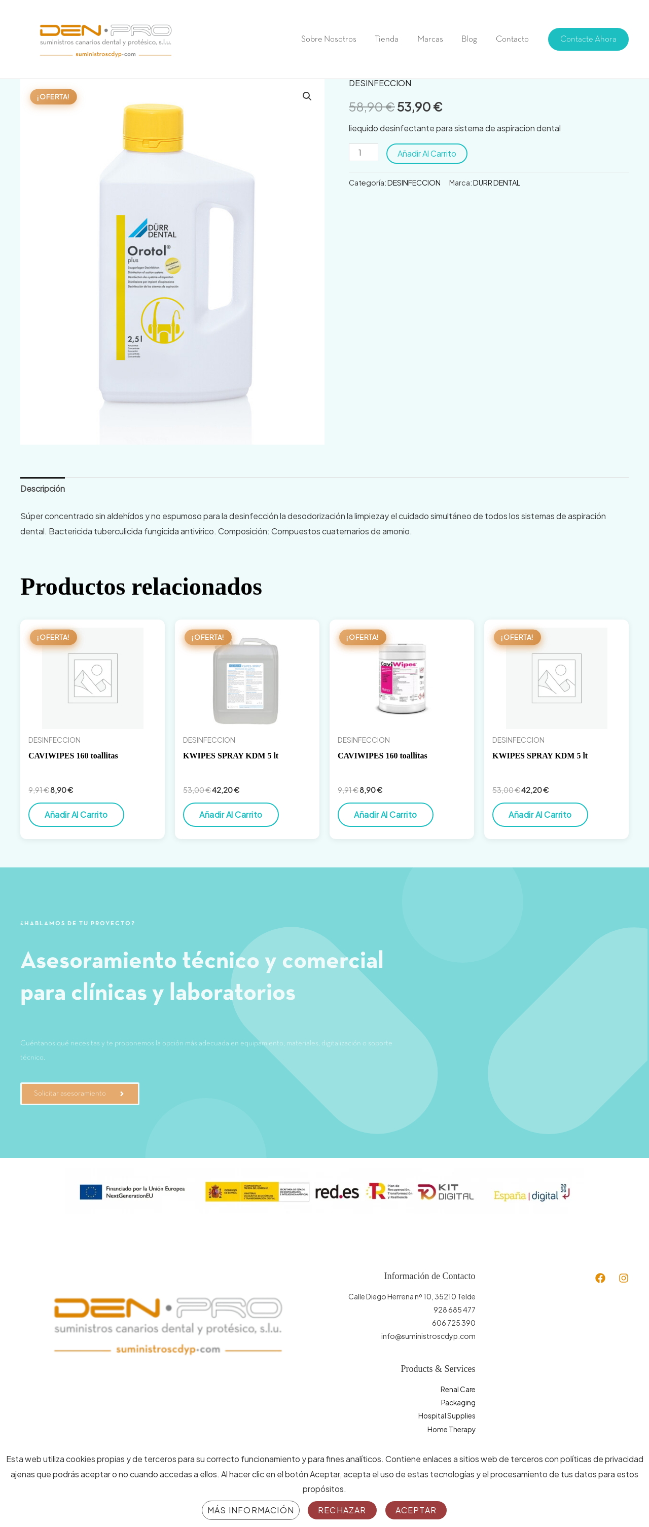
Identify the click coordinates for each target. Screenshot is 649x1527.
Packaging (458, 1402)
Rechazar (342, 1510)
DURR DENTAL (496, 182)
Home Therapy (451, 1428)
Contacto (512, 39)
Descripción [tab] (42, 488)
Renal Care (458, 1389)
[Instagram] (624, 1278)
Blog (471, 39)
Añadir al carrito (427, 153)
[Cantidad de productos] (363, 152)
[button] (588, 39)
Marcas (433, 39)
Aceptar (416, 1510)
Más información (250, 1510)
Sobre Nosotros (334, 39)
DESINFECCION (380, 83)
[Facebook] (600, 1278)
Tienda (391, 39)
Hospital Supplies (447, 1415)
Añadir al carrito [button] (76, 814)
